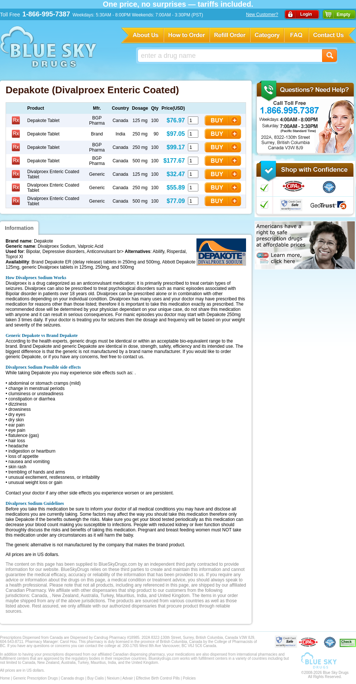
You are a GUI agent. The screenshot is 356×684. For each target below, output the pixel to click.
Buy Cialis (95, 678)
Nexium (113, 678)
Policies (189, 678)
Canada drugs (72, 678)
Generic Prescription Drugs (35, 678)
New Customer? (262, 14)
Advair (127, 678)
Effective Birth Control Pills (158, 678)
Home (5, 678)
